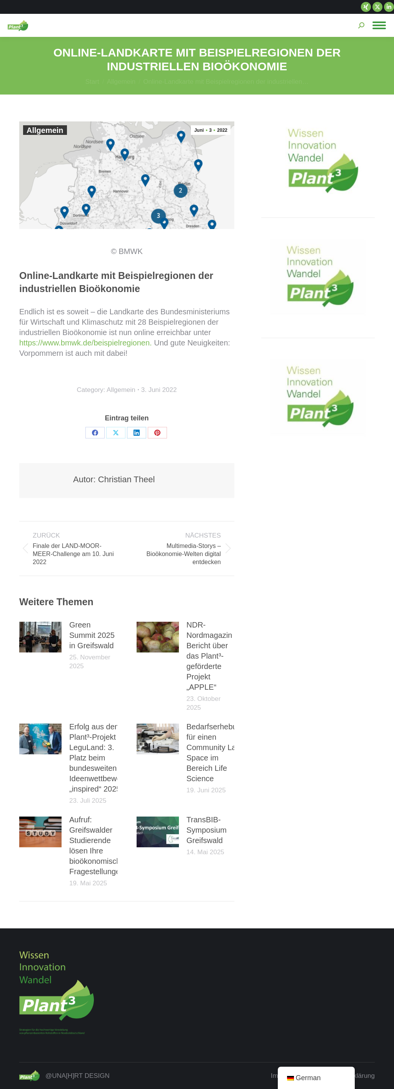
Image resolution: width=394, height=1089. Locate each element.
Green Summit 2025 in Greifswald (92, 635)
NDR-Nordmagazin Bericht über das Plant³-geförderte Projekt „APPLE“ (209, 656)
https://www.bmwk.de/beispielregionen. (85, 343)
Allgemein (45, 130)
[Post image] (40, 637)
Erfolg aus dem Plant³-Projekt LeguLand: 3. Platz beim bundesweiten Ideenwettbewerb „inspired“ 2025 (98, 757)
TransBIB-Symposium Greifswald (207, 830)
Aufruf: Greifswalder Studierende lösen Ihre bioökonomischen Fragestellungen (99, 845)
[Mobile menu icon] (379, 25)
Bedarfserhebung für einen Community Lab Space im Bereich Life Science (216, 752)
